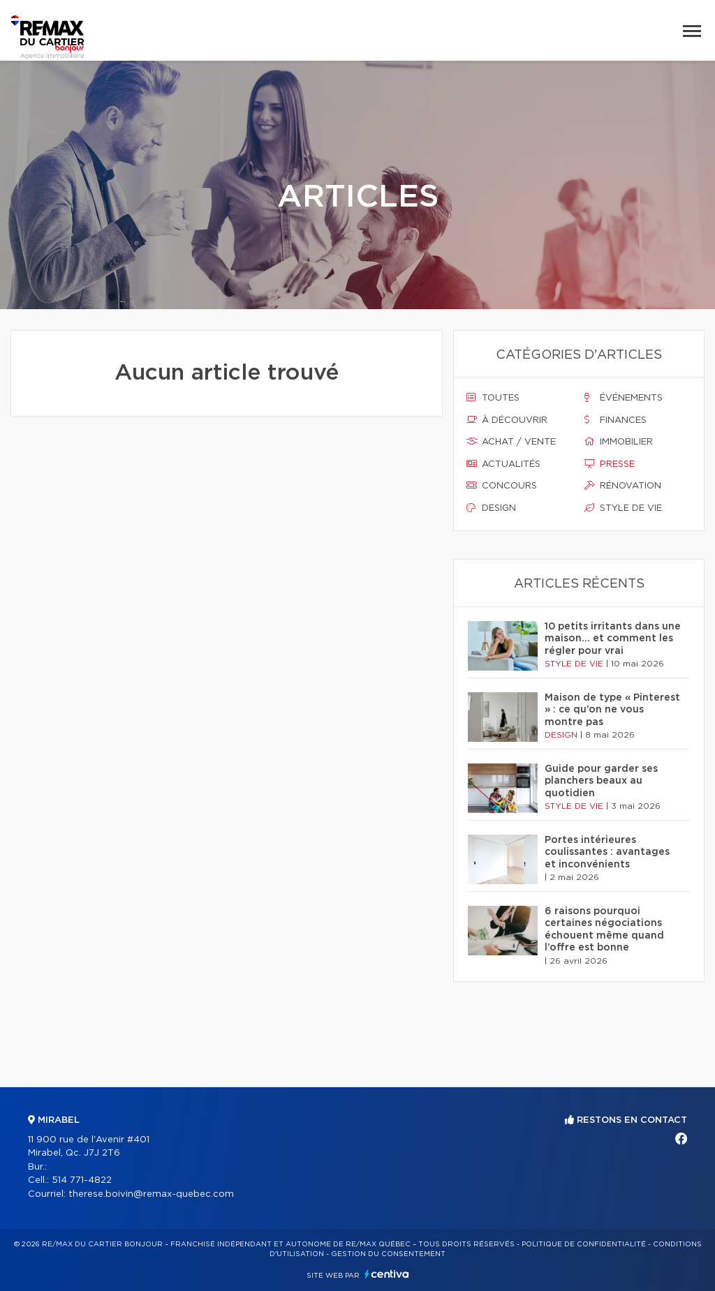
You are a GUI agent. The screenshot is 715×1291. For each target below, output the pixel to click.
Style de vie (623, 508)
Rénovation (622, 486)
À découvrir (506, 420)
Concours (501, 486)
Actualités (503, 464)
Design (491, 508)
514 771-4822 (82, 1180)
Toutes (492, 398)
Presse (609, 464)
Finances (615, 420)
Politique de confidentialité (584, 1244)
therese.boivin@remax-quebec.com (151, 1194)
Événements (623, 398)
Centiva (386, 1273)
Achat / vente (511, 442)
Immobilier (618, 442)
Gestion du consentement (388, 1254)
